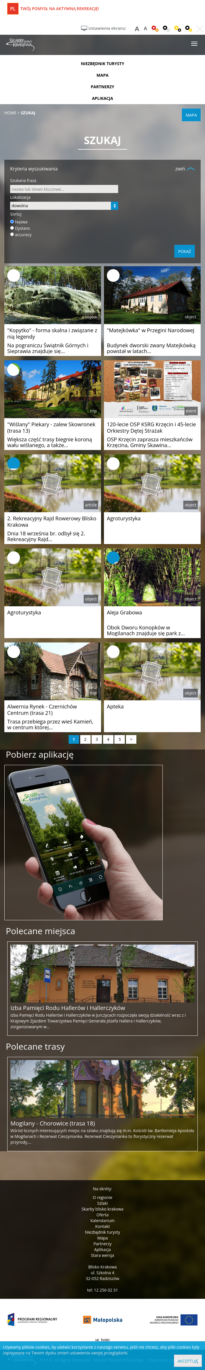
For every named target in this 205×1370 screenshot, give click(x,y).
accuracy (23, 234)
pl (13, 8)
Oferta (102, 1214)
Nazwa (21, 222)
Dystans (22, 228)
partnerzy (102, 86)
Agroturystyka (124, 518)
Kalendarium (102, 1220)
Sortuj (15, 214)
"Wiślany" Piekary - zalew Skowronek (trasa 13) (51, 427)
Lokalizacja (20, 197)
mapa (102, 75)
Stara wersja (102, 1255)
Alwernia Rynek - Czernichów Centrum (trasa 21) (42, 709)
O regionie (102, 1197)
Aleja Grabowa (124, 612)
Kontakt (102, 1226)
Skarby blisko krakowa (103, 1209)
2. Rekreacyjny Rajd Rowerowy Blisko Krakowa (51, 521)
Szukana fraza (23, 180)
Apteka (115, 706)
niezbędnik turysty (102, 63)
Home (10, 112)
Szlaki (102, 1203)
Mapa (102, 1238)
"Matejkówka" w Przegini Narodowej (150, 330)
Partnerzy (103, 1243)
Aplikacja (102, 1249)
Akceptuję (187, 1361)
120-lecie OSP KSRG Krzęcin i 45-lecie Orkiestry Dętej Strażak (151, 427)
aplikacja (102, 98)
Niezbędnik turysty (102, 1232)
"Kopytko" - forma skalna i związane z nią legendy (52, 333)
